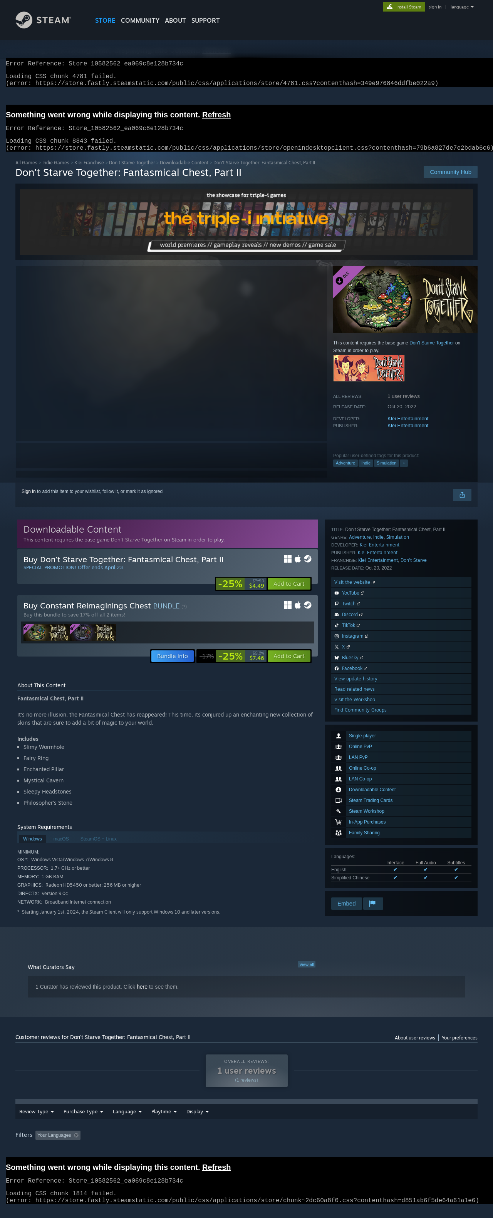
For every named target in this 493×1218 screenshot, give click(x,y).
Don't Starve (414, 736)
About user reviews (415, 1047)
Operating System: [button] (311, 1144)
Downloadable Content (184, 172)
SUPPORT (205, 20)
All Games (26, 172)
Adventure (345, 472)
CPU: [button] (351, 1144)
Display (237, 1121)
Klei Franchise (89, 172)
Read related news (354, 865)
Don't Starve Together (132, 172)
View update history (355, 854)
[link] (241, 593)
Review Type (33, 1121)
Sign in (29, 500)
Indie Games (55, 172)
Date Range (164, 1121)
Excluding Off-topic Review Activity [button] (132, 1144)
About (175, 20)
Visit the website (355, 758)
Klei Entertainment (407, 428)
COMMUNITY (140, 20)
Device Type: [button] (410, 1144)
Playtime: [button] (191, 1144)
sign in (435, 7)
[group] (246, 1145)
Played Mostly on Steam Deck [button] (247, 1144)
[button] (289, 593)
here (142, 996)
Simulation (386, 472)
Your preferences (460, 1047)
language (460, 7)
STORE (105, 20)
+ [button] (403, 472)
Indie (366, 472)
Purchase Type (80, 1121)
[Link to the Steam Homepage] (49, 26)
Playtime (203, 1121)
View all (306, 973)
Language (124, 1121)
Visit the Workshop (354, 875)
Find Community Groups (360, 886)
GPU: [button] (376, 1144)
